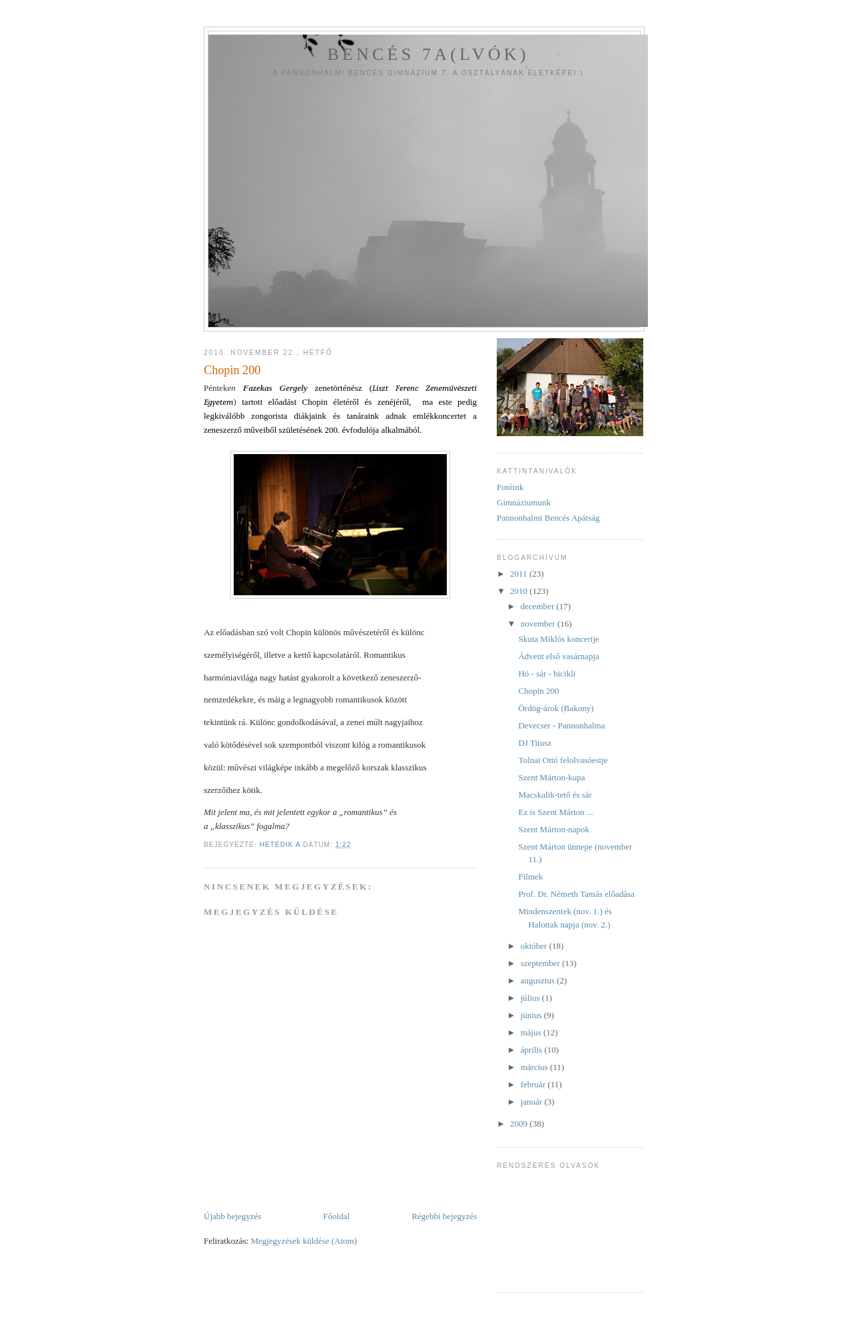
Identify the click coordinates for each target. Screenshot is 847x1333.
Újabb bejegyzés (232, 1216)
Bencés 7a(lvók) (428, 54)
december (539, 606)
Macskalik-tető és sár (554, 795)
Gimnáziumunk (524, 502)
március (535, 1067)
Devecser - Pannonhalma (561, 725)
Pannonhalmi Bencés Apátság (548, 518)
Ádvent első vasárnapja (558, 656)
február (534, 1084)
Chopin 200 (538, 691)
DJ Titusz (534, 743)
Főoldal (336, 1216)
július (531, 998)
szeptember (541, 963)
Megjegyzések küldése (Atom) (303, 1241)
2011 (519, 574)
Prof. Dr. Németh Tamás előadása (576, 894)
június (532, 1015)
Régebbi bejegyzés (444, 1216)
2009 (519, 1124)
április (533, 1050)
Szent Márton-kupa (551, 777)
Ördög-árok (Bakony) (555, 708)
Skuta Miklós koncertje (558, 639)
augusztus (539, 980)
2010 (519, 591)
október (535, 946)
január (533, 1102)
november (539, 624)
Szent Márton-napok (553, 829)
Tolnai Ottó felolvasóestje (562, 760)
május (532, 1032)
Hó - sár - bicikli (546, 673)
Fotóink (510, 487)
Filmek (530, 877)
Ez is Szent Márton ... (555, 812)
